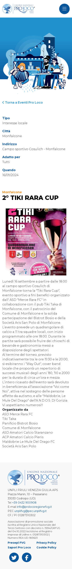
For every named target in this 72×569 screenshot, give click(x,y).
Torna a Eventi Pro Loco (22, 102)
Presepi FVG (16, 542)
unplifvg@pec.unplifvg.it (30, 511)
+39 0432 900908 (24, 502)
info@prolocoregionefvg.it (34, 507)
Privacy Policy (46, 542)
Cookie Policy (46, 547)
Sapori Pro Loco (19, 547)
